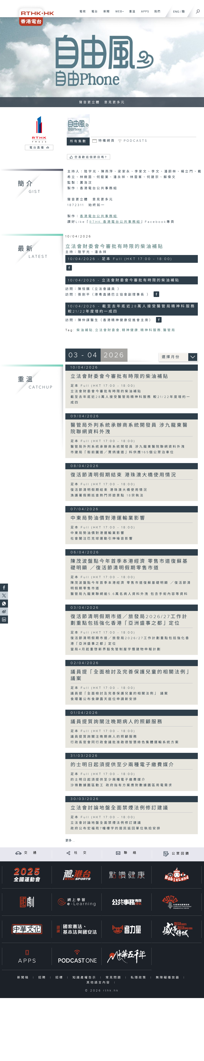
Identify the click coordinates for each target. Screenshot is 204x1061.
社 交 (81, 853)
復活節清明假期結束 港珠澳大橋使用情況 (124, 475)
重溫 (130, 13)
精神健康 (130, 330)
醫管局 (169, 330)
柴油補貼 (84, 330)
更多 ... (70, 841)
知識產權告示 (85, 977)
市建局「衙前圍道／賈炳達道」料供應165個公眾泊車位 (122, 452)
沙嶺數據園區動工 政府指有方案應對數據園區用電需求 (122, 785)
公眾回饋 (181, 854)
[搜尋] (198, 10)
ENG (176, 11)
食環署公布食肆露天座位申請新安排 (104, 699)
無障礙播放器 (168, 977)
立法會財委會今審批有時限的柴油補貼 (114, 246)
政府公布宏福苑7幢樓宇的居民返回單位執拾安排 (116, 828)
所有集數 (78, 141)
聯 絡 (130, 853)
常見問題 (114, 977)
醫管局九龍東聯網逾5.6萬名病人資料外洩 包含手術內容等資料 (129, 594)
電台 (93, 13)
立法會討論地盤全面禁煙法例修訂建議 (120, 808)
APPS (143, 13)
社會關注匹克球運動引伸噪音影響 (102, 539)
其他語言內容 (99, 982)
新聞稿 (24, 977)
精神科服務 (150, 330)
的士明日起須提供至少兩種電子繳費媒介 (123, 765)
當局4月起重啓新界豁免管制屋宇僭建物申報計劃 (116, 649)
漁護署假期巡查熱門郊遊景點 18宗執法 (107, 495)
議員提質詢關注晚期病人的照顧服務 (117, 722)
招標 (60, 977)
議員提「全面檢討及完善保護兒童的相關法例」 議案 (120, 693)
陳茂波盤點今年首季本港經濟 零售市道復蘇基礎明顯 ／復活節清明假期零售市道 (129, 565)
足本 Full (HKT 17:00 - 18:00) (103, 386)
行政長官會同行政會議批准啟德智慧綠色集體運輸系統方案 (125, 742)
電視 (81, 13)
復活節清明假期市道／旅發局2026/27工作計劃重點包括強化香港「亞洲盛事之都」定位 (129, 620)
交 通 (31, 853)
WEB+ (118, 13)
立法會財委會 (107, 330)
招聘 (43, 977)
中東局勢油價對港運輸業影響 (108, 518)
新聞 (105, 13)
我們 (156, 13)
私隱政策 (139, 977)
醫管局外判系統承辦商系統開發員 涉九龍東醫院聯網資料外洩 (128, 447)
